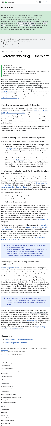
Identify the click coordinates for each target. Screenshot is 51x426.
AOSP (2, 52)
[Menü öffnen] (2, 2)
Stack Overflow (5, 423)
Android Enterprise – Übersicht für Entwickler (19, 340)
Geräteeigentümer (10, 149)
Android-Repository (6, 363)
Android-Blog (5, 391)
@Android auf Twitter (7, 386)
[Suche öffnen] (37, 2)
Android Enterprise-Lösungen (10, 98)
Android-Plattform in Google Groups (11, 397)
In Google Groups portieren (8, 402)
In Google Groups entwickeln (9, 400)
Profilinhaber (20, 160)
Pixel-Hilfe (4, 412)
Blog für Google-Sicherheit (8, 394)
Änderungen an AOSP (28, 29)
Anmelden (46, 2)
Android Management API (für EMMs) (16, 343)
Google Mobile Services (7, 420)
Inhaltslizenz (4, 350)
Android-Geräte (21, 52)
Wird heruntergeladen (7, 368)
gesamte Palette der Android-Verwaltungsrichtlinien (17, 187)
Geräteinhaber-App (42, 220)
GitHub (3, 379)
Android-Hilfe (5, 409)
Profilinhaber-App (31, 321)
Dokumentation (7, 7)
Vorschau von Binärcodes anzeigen (10, 371)
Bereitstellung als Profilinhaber (10, 268)
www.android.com (6, 418)
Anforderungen (5, 365)
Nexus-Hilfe (4, 415)
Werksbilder (4, 373)
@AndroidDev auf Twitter (8, 389)
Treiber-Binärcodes (6, 376)
